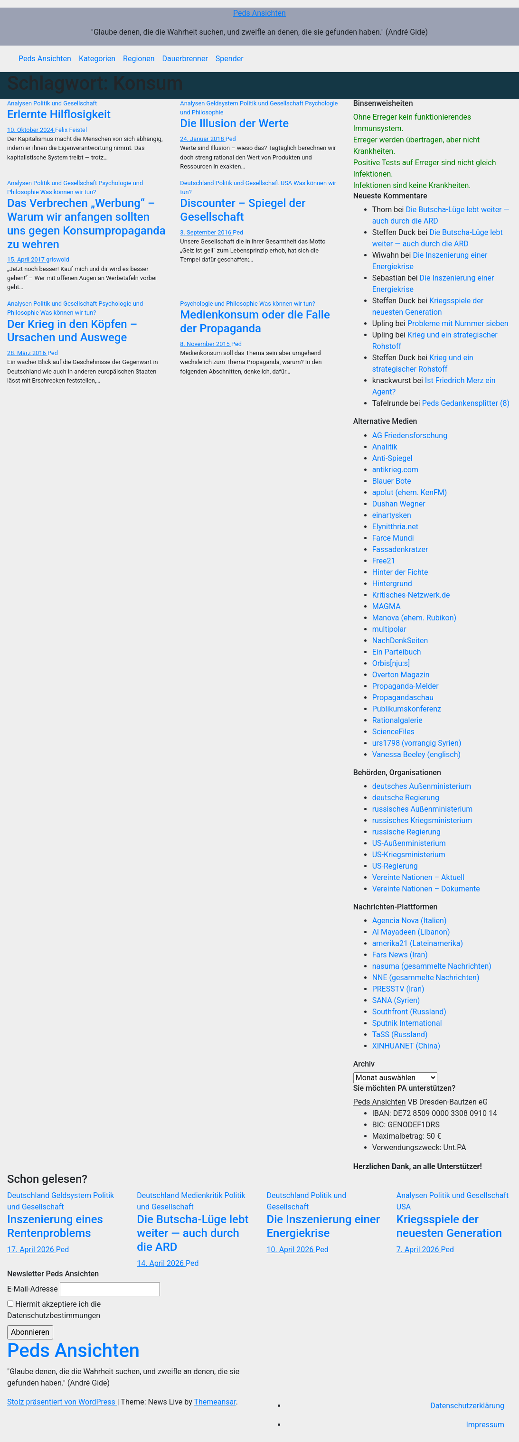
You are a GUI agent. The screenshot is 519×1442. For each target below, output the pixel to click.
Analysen (20, 103)
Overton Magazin (401, 674)
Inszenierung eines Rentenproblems (55, 1226)
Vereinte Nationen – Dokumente (426, 888)
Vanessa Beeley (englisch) (416, 754)
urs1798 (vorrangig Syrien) (417, 743)
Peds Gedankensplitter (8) (466, 403)
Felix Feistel (71, 129)
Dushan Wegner (398, 503)
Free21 (384, 560)
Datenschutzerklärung (467, 1405)
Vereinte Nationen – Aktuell (418, 877)
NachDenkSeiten (400, 640)
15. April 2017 (26, 259)
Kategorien (97, 58)
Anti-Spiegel (392, 458)
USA (287, 183)
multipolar (389, 629)
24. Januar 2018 (203, 138)
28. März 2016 (27, 352)
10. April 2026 (291, 1249)
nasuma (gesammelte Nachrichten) (431, 966)
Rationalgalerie (397, 720)
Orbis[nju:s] (391, 663)
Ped (231, 138)
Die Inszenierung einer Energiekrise (323, 1226)
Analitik (384, 446)
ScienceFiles (393, 731)
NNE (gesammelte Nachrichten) (426, 977)
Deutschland (197, 183)
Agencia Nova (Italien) (409, 920)
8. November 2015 (205, 343)
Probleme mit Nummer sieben (458, 323)
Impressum (485, 1424)
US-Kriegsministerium (408, 854)
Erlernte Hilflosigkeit (59, 114)
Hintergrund (392, 583)
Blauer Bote (391, 481)
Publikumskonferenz (406, 708)
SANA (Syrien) (396, 1000)
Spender (230, 58)
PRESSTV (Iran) (398, 988)
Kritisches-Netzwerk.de (411, 594)
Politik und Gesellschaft (65, 103)
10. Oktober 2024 (31, 129)
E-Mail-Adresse (32, 1288)
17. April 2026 (31, 1249)
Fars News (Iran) (400, 954)
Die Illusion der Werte (234, 123)
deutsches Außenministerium (422, 786)
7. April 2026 (418, 1249)
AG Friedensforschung (409, 435)
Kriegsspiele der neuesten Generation (449, 1226)
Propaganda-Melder (405, 686)
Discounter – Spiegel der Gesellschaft (242, 210)
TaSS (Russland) (400, 1034)
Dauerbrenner (185, 58)
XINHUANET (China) (406, 1045)
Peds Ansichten (259, 13)
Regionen (139, 58)
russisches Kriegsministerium (422, 820)
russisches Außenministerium (422, 809)
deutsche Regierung (405, 797)
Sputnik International (407, 1023)
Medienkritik (202, 1195)
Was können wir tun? (68, 192)
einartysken (391, 515)
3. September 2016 (206, 232)
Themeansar (215, 1401)
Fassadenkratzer (400, 549)
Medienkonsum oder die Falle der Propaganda (255, 321)
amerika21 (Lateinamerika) (417, 943)
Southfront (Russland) (409, 1011)
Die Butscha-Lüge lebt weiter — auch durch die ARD (192, 1233)
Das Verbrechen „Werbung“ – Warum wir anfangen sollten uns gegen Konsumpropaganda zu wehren (86, 224)
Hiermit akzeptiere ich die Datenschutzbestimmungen (54, 1310)
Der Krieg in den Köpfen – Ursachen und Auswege (72, 331)
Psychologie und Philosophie (219, 303)
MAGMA (386, 606)
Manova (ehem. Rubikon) (414, 617)
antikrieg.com (395, 469)
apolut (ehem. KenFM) (409, 492)
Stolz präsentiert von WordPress (62, 1401)
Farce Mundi (393, 538)
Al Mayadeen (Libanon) (411, 931)
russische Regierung (406, 831)
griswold (57, 259)
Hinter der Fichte (400, 572)
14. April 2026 (161, 1263)
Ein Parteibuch (396, 651)
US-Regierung (395, 866)
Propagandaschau (403, 697)
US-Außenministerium (409, 843)
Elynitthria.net (395, 526)
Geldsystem (223, 103)
